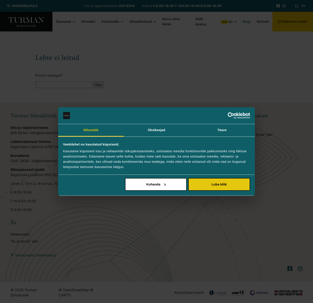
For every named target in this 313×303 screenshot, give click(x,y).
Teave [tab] (222, 130)
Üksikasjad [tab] (156, 130)
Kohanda (155, 184)
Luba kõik (219, 184)
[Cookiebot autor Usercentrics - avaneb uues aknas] (231, 115)
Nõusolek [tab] (90, 130)
